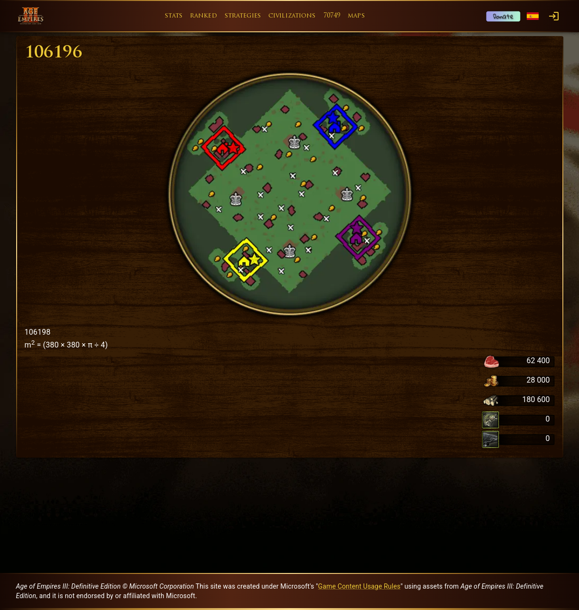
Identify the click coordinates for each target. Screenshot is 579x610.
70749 (332, 16)
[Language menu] (532, 16)
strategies (243, 16)
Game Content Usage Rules (359, 586)
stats (173, 16)
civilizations (292, 16)
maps (356, 16)
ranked (203, 16)
